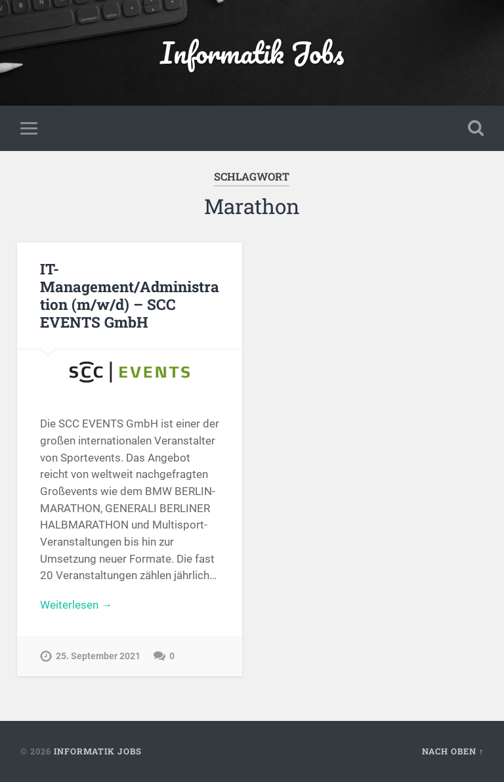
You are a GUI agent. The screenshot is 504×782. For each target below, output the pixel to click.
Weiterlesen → (76, 604)
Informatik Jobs (252, 52)
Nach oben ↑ (453, 751)
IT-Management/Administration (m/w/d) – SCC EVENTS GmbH (129, 295)
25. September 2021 (98, 656)
